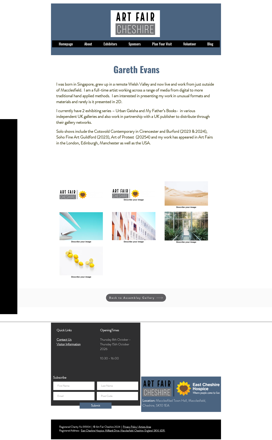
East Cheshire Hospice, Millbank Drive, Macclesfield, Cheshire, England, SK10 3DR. (123, 431)
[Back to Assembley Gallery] (136, 298)
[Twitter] (9, 428)
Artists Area (145, 427)
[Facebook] (9, 416)
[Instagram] (9, 422)
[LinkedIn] (9, 434)
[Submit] (96, 406)
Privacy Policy (130, 427)
